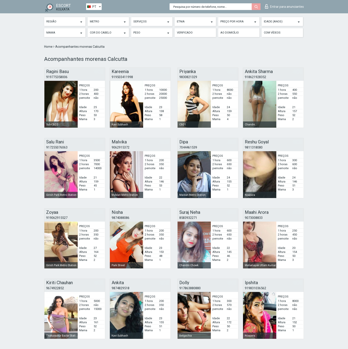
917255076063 (56, 147)
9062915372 (120, 147)
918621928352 (255, 77)
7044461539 (188, 147)
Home (48, 46)
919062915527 (56, 218)
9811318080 (254, 147)
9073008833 (254, 218)
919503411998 (122, 77)
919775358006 (56, 77)
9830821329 (188, 77)
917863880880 (190, 288)
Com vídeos (272, 32)
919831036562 (255, 288)
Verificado (185, 32)
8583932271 (188, 218)
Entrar (284, 6)
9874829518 (120, 288)
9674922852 (55, 288)
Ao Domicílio (229, 32)
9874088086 (120, 218)
